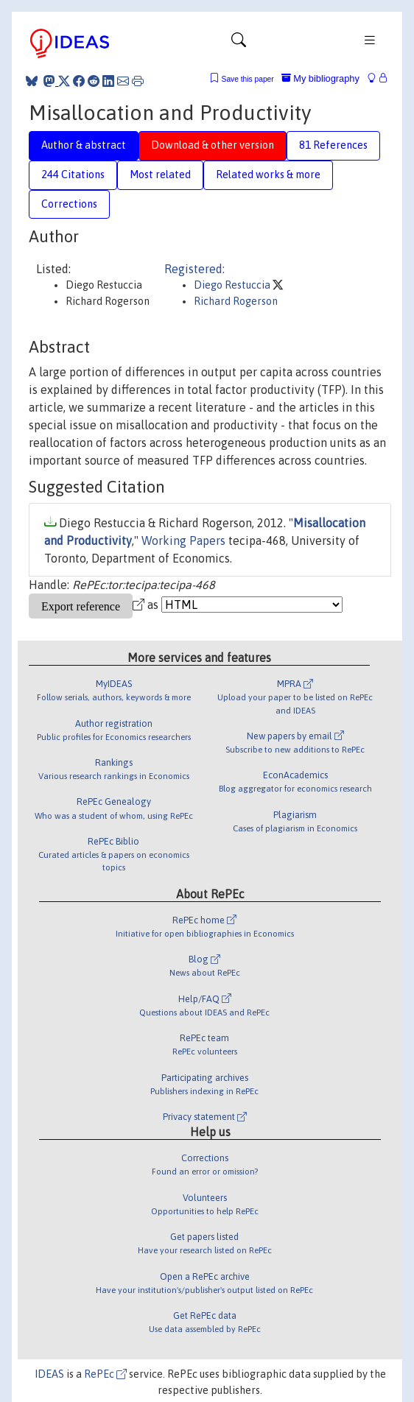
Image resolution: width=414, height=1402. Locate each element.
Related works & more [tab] (268, 174)
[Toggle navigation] (238, 43)
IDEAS (49, 1374)
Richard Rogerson (236, 301)
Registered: (194, 268)
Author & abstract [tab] (83, 145)
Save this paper (248, 79)
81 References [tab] (333, 145)
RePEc (105, 1374)
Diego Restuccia (233, 285)
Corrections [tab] (69, 204)
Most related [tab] (160, 174)
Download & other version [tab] (212, 145)
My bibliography (320, 78)
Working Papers (183, 540)
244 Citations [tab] (73, 174)
